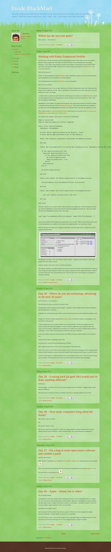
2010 (15, 61)
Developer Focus (52, 282)
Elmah (88, 96)
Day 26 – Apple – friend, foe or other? (60, 491)
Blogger (64, 548)
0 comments (59, 280)
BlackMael (26, 33)
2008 (15, 67)
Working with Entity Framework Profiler (61, 56)
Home (63, 534)
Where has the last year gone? (55, 35)
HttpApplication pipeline (65, 105)
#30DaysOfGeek (47, 365)
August (17, 51)
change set (90, 468)
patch (55, 461)
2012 (15, 49)
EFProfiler (62, 75)
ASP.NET (45, 282)
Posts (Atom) (47, 537)
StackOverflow (63, 111)
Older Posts (95, 534)
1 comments (59, 44)
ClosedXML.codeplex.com (71, 461)
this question (53, 111)
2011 (15, 58)
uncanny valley (67, 319)
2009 (15, 64)
